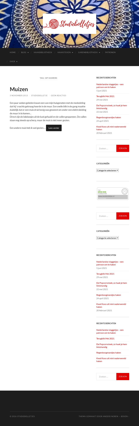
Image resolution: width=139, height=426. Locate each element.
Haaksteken (64, 52)
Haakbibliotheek (43, 52)
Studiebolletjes (26, 416)
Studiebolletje (39, 95)
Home (13, 52)
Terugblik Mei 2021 (105, 96)
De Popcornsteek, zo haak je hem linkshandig (111, 106)
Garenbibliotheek (88, 52)
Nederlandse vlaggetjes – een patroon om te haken (110, 85)
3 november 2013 (19, 95)
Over (12, 61)
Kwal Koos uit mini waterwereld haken (111, 128)
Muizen (19, 89)
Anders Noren (110, 416)
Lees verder (53, 128)
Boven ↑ (125, 416)
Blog (23, 52)
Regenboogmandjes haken (108, 117)
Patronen (110, 52)
